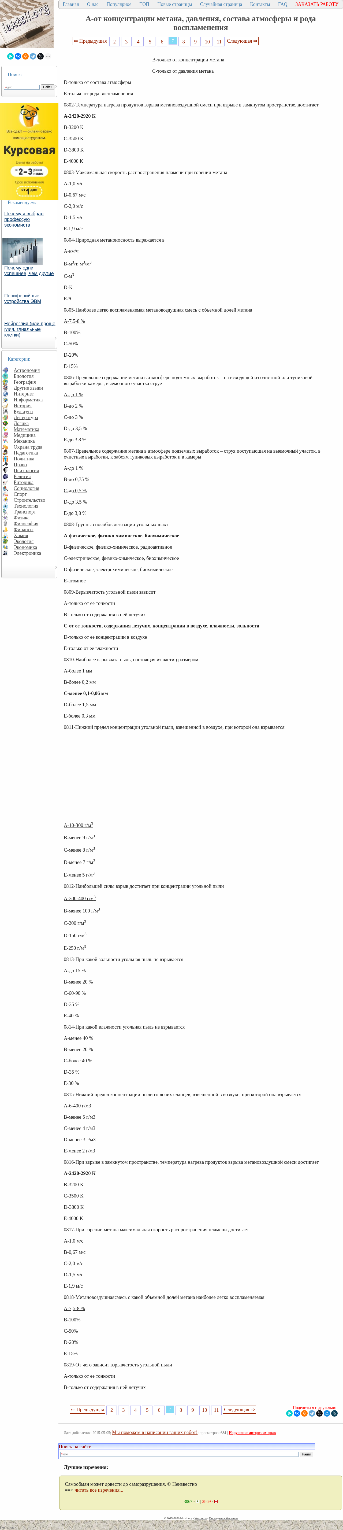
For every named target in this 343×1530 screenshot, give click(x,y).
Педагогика (26, 453)
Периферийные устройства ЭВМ (22, 298)
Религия (22, 476)
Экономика (25, 547)
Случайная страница (221, 4)
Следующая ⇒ (242, 41)
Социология (26, 488)
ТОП (145, 4)
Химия (21, 535)
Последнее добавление (223, 1518)
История (23, 405)
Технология (26, 506)
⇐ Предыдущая (90, 41)
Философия (26, 523)
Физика (21, 517)
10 (207, 42)
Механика (24, 441)
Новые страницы (174, 4)
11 (219, 42)
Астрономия (27, 370)
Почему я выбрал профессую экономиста (24, 219)
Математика (26, 429)
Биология (24, 376)
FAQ (283, 4)
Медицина (25, 435)
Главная (71, 4)
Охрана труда (28, 447)
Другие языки (28, 388)
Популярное (119, 4)
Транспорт (25, 512)
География (25, 382)
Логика (21, 423)
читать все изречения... (98, 1490)
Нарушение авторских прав (252, 1433)
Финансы (23, 529)
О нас (92, 4)
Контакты (260, 4)
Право (20, 464)
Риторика (23, 482)
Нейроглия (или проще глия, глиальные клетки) (29, 329)
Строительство (29, 500)
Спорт (20, 494)
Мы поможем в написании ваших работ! (154, 1432)
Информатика (28, 399)
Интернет (24, 394)
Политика (24, 458)
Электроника (27, 553)
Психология (26, 470)
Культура (23, 411)
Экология (23, 541)
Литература (26, 417)
